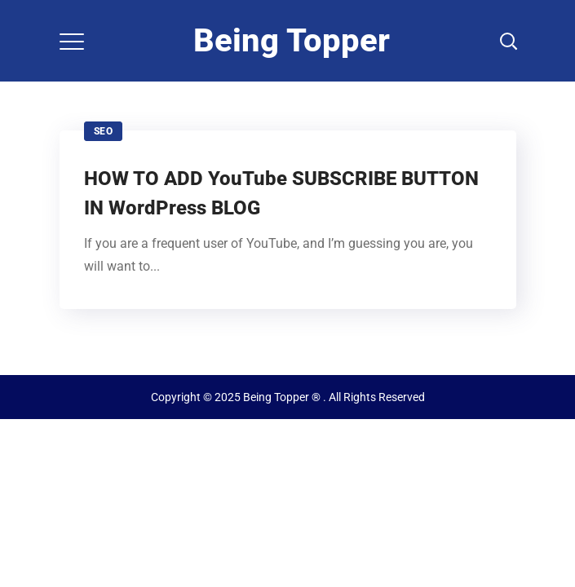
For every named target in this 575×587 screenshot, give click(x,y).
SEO (103, 131)
